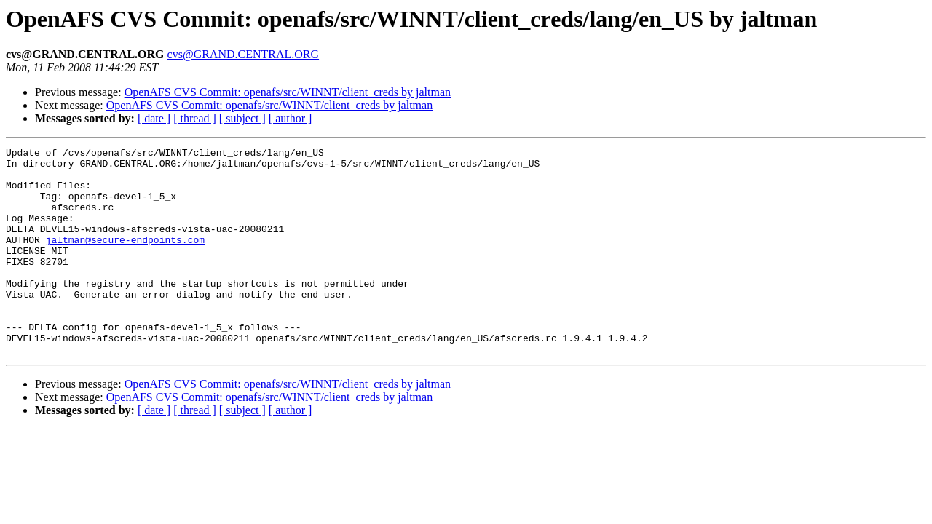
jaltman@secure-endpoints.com (125, 259)
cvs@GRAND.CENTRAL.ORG (243, 54)
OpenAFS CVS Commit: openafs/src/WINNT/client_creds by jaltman (288, 92)
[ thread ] (194, 118)
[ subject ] (242, 118)
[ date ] (154, 118)
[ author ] (290, 118)
